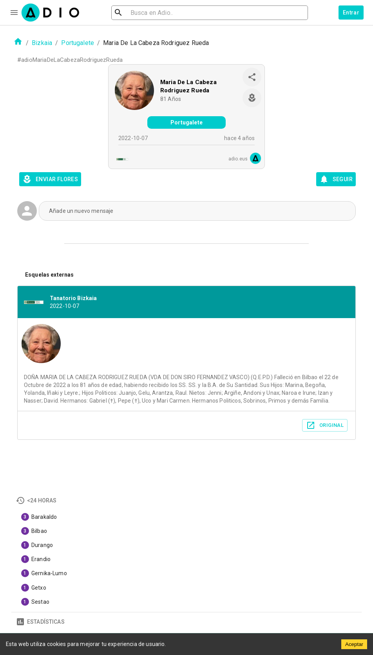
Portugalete (77, 43)
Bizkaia (42, 43)
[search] (144, 13)
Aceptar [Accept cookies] (354, 644)
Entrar (351, 12)
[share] (252, 77)
